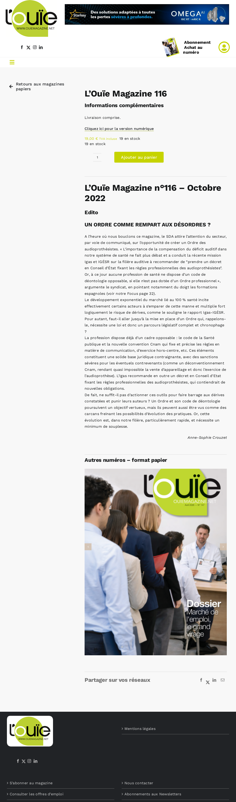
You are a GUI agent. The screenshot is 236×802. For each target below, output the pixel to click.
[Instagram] (29, 761)
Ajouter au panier (139, 157)
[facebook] (22, 47)
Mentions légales (140, 728)
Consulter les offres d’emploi (36, 794)
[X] (208, 680)
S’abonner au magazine (31, 783)
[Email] (222, 680)
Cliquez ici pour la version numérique (119, 128)
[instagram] (35, 47)
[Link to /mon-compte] (224, 47)
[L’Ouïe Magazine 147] (156, 471)
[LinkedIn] (214, 680)
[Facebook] (201, 680)
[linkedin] (41, 47)
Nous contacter (138, 783)
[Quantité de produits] (97, 157)
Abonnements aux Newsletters (152, 794)
